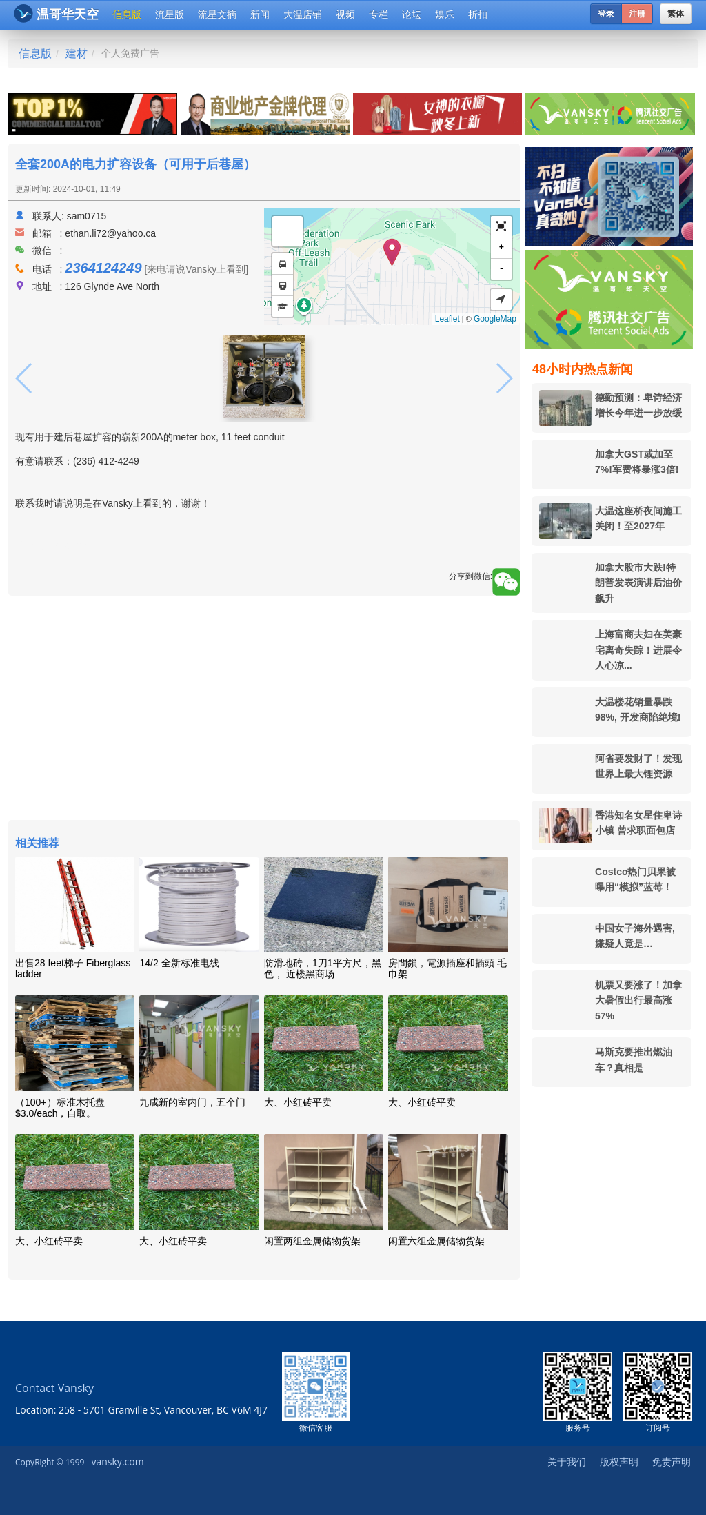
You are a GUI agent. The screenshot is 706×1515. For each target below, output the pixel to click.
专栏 (378, 14)
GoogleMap (495, 319)
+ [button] (501, 247)
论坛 (411, 14)
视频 (345, 14)
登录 (606, 14)
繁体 (675, 14)
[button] (501, 226)
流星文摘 (217, 14)
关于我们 (566, 1461)
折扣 (477, 14)
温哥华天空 (56, 13)
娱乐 (444, 14)
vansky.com (117, 1461)
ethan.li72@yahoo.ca (110, 233)
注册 (637, 14)
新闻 (260, 14)
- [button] (501, 269)
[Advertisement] (264, 709)
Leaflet (447, 319)
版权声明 (619, 1461)
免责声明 (671, 1461)
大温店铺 (302, 14)
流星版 (169, 14)
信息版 (126, 14)
